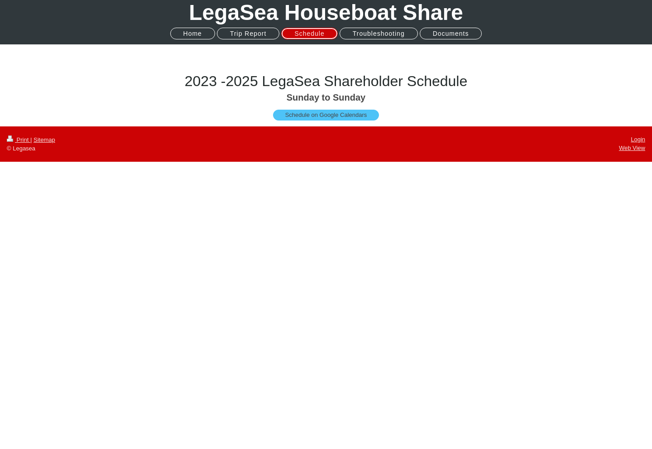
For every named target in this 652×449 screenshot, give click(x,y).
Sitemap (44, 139)
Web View (632, 148)
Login (638, 139)
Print (18, 139)
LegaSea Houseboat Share (326, 12)
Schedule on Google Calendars (326, 114)
